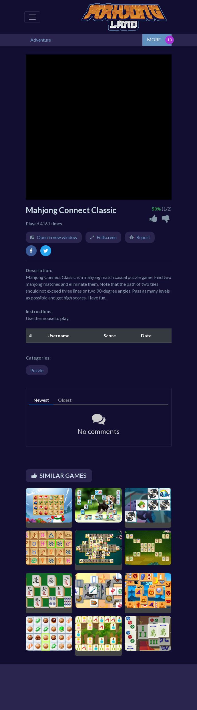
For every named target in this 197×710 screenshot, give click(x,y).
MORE (154, 39)
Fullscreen (107, 237)
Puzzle (36, 370)
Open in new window (57, 237)
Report (143, 237)
